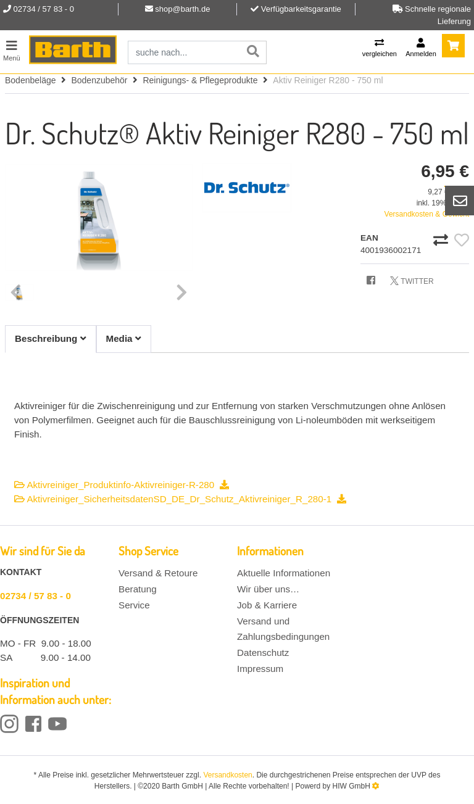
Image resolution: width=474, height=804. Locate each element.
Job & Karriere (267, 605)
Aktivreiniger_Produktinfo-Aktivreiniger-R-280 (121, 484)
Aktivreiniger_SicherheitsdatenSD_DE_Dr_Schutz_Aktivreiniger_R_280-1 (180, 499)
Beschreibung (50, 338)
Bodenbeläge (30, 80)
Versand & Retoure (158, 573)
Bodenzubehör (99, 80)
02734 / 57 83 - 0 (35, 596)
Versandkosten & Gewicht (427, 214)
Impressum (260, 668)
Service (134, 605)
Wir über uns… (268, 589)
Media (123, 338)
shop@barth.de (182, 9)
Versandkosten (227, 775)
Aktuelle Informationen (283, 573)
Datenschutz (263, 652)
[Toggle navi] (11, 49)
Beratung (137, 589)
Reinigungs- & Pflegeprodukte (200, 80)
